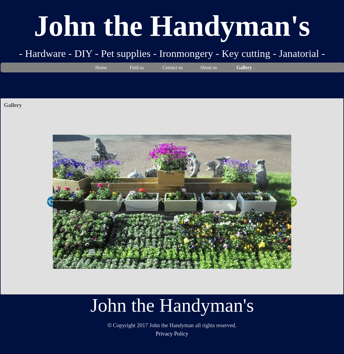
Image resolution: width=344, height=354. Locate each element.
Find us (137, 67)
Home (101, 67)
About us (208, 67)
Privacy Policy (172, 333)
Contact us (172, 67)
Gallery (244, 67)
